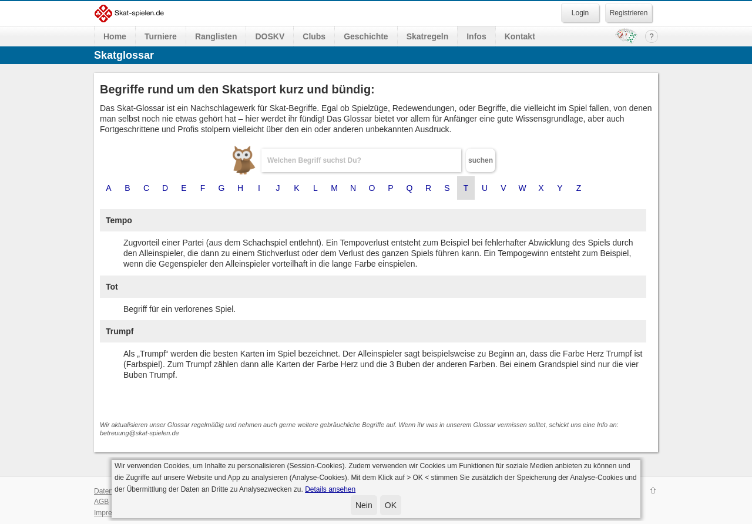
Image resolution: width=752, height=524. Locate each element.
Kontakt (520, 36)
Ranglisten (216, 36)
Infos (476, 36)
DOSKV (269, 36)
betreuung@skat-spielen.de (139, 432)
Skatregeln (428, 36)
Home (114, 36)
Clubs (314, 36)
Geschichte (366, 36)
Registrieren (629, 13)
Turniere (161, 36)
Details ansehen (330, 489)
